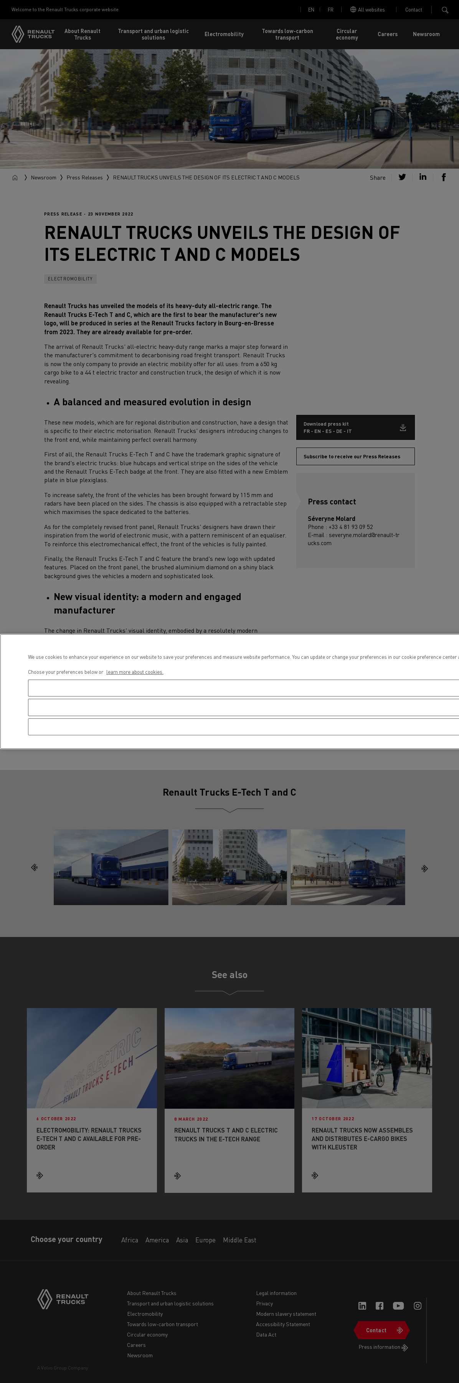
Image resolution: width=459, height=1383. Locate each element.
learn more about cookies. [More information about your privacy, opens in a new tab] (134, 671)
